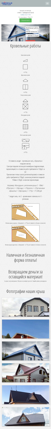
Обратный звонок (25, 20)
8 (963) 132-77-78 (25, 15)
